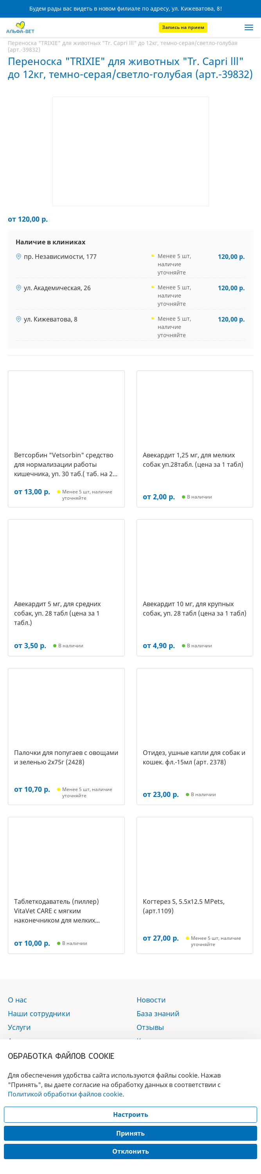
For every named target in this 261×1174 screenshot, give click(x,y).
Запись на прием (183, 27)
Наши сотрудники (39, 1013)
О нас (17, 999)
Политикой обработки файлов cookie (65, 1094)
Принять (130, 1133)
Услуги (19, 1027)
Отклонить (130, 1151)
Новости (151, 999)
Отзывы (150, 1027)
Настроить (130, 1114)
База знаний (158, 1013)
